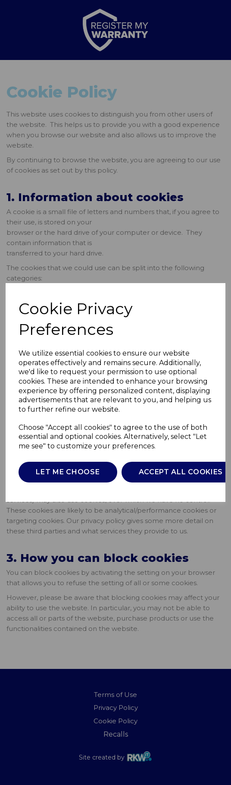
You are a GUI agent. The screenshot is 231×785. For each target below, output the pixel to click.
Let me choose (68, 472)
